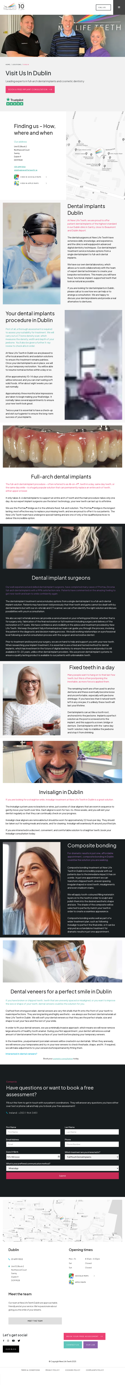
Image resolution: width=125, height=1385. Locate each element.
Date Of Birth (12, 1152)
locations (16, 64)
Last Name (70, 1127)
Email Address (12, 1139)
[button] (119, 7)
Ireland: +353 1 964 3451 (23, 1112)
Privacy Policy (53, 1370)
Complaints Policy (95, 1370)
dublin (26, 64)
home (8, 64)
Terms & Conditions (30, 1370)
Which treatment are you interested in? (82, 1152)
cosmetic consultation (63, 1058)
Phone (68, 1139)
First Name (11, 1127)
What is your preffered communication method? (28, 1163)
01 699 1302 (17, 1259)
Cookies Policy (72, 1370)
